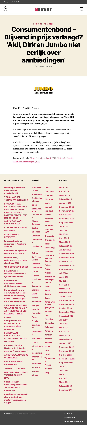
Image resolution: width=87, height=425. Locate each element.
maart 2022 (64, 382)
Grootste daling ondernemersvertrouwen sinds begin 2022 (15, 261)
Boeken (35, 228)
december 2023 (66, 301)
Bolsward (36, 232)
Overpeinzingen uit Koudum (49, 259)
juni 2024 (63, 277)
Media (47, 203)
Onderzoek (49, 240)
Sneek (47, 291)
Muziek (47, 215)
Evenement (37, 302)
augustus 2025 (66, 223)
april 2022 (64, 379)
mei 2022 (63, 375)
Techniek (48, 320)
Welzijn (47, 355)
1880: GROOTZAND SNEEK (16, 267)
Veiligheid (49, 327)
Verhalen (48, 331)
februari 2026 (65, 200)
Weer (46, 351)
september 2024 (67, 266)
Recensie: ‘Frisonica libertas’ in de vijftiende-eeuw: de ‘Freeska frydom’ (15, 349)
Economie (37, 24)
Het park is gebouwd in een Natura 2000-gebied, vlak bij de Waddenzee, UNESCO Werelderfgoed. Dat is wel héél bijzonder (15, 296)
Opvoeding (49, 248)
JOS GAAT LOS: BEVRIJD (15, 369)
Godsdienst (37, 339)
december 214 (65, 390)
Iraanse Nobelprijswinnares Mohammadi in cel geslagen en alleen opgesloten (13, 324)
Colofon (65, 413)
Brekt (12, 414)
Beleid (34, 205)
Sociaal (47, 294)
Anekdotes (37, 195)
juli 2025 (63, 227)
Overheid (48, 252)
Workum (48, 369)
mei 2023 (63, 328)
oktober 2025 (65, 215)
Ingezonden (37, 353)
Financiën (49, 24)
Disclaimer (67, 417)
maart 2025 (64, 242)
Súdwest (48, 312)
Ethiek (34, 294)
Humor (35, 343)
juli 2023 (63, 320)
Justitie (35, 372)
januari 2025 (65, 250)
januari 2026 (65, 203)
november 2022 (66, 351)
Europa (35, 298)
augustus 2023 (66, 316)
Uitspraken (49, 323)
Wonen (47, 365)
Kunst (47, 188)
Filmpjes (35, 306)
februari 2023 (65, 340)
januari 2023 (65, 344)
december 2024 (66, 254)
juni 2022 (63, 371)
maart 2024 (64, 289)
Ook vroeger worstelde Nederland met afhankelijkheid (14, 191)
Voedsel (48, 343)
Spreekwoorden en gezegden (49, 305)
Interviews (36, 364)
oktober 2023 (65, 308)
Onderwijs (49, 236)
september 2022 (66, 359)
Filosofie (35, 310)
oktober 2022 (65, 355)
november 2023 (66, 305)
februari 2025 (65, 246)
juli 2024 (63, 273)
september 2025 (67, 219)
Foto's (34, 317)
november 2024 (66, 258)
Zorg (46, 373)
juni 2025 (63, 231)
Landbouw (49, 192)
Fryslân (35, 321)
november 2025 (66, 211)
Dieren (35, 272)
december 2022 (66, 347)
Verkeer (48, 335)
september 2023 (67, 312)
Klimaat (35, 376)
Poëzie (47, 265)
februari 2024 (65, 293)
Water (47, 347)
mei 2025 (63, 235)
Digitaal (35, 276)
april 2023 (64, 332)
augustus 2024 (66, 270)
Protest (47, 287)
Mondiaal (48, 211)
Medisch (48, 207)
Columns (36, 236)
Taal (46, 316)
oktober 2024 (65, 262)
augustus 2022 (66, 363)
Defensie (36, 264)
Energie (35, 290)
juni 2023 (63, 324)
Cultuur (35, 253)
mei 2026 (63, 188)
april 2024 (64, 285)
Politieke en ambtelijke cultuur (49, 280)
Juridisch (36, 368)
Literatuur (49, 200)
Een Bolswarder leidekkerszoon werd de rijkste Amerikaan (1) (15, 274)
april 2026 (64, 192)
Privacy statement (72, 421)
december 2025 (66, 207)
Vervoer (48, 339)
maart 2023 (64, 336)
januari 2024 (65, 297)
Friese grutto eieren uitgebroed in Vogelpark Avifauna (15, 244)
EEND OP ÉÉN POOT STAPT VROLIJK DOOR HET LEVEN (16, 375)
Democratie (37, 268)
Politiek (47, 273)
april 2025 (64, 238)
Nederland (49, 226)
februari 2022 (65, 386)
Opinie (47, 244)
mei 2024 (63, 281)
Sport (47, 298)
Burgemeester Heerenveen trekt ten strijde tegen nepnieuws (15, 284)
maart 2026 (64, 196)
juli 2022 (63, 367)
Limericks (48, 196)
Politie (47, 269)
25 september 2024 (45, 67)
